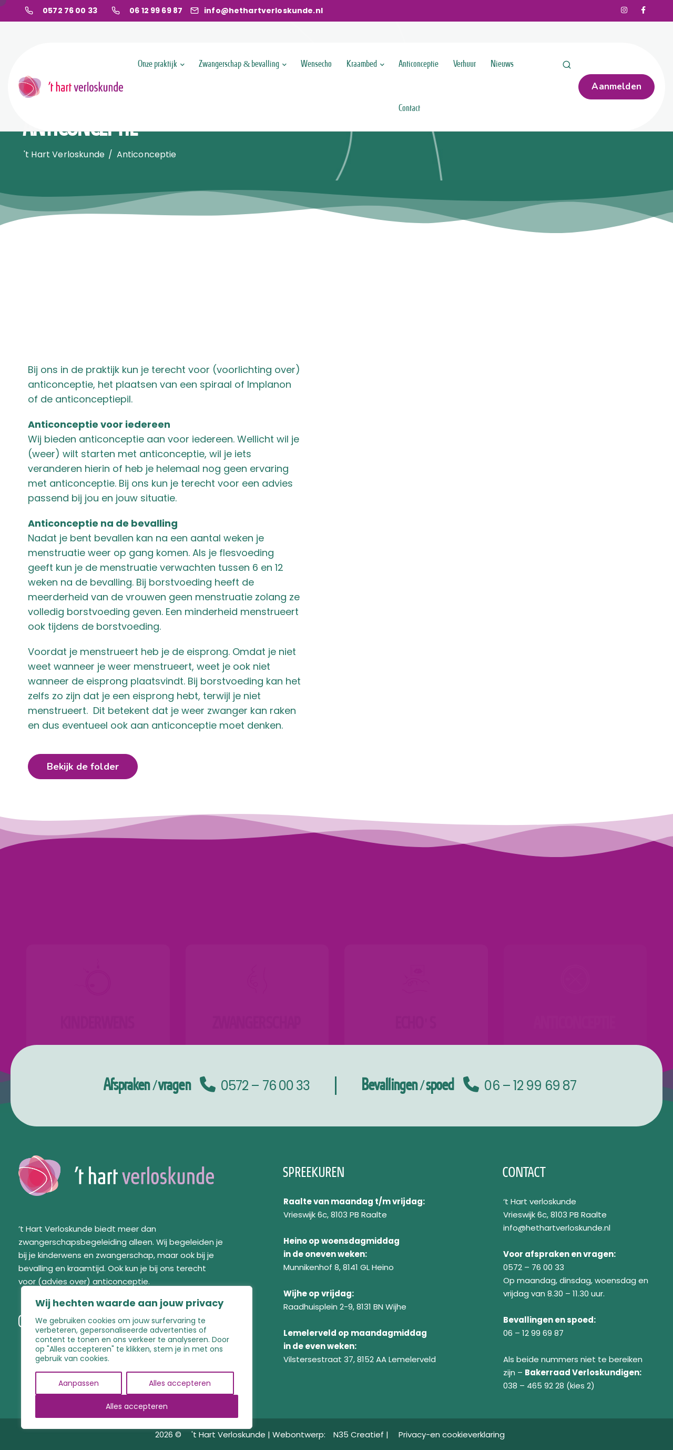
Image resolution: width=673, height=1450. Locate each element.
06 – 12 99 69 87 (530, 1085)
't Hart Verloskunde (229, 1434)
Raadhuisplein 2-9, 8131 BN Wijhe (344, 1306)
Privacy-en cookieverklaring (452, 1434)
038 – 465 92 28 (533, 1385)
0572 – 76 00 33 (265, 1085)
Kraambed (362, 64)
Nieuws (502, 64)
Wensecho (316, 64)
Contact (410, 108)
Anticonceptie (419, 64)
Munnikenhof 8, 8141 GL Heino (338, 1267)
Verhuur (465, 64)
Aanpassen (78, 1383)
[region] (136, 1357)
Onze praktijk (158, 64)
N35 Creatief (359, 1434)
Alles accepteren (180, 1383)
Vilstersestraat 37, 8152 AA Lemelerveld (359, 1359)
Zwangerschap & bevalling (239, 64)
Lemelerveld (309, 1332)
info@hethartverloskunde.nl (556, 1227)
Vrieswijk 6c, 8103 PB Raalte (335, 1214)
